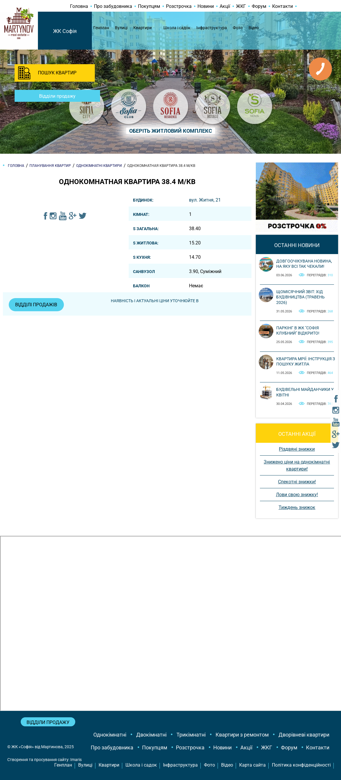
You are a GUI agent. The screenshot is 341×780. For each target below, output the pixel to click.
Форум (259, 6)
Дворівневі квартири (304, 735)
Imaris (76, 759)
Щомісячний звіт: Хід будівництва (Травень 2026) (300, 297)
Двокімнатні (151, 735)
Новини (205, 6)
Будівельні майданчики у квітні (305, 392)
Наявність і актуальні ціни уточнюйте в (155, 300)
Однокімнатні (109, 735)
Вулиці (121, 27)
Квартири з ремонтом (242, 735)
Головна (79, 6)
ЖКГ (241, 6)
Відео (254, 27)
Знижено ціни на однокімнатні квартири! (297, 465)
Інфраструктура (211, 27)
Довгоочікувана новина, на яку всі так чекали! (304, 264)
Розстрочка (179, 6)
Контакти (282, 6)
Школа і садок (176, 27)
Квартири (142, 27)
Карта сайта (252, 765)
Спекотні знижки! (297, 482)
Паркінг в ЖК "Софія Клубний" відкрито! (297, 330)
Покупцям (149, 6)
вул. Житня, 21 (205, 200)
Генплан (101, 27)
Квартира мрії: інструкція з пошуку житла (305, 361)
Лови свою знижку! (297, 494)
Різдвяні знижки (297, 449)
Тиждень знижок (297, 507)
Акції (225, 6)
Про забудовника (113, 6)
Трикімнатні (191, 735)
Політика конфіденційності (301, 765)
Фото (238, 27)
